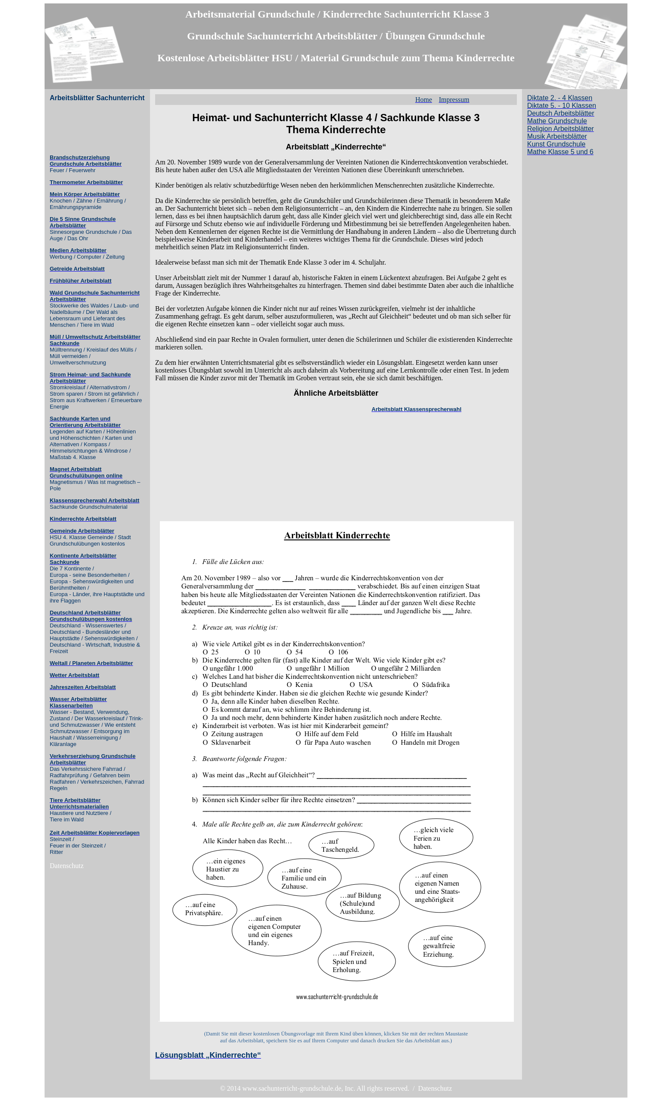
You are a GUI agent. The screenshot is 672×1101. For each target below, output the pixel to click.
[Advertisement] (84, 128)
